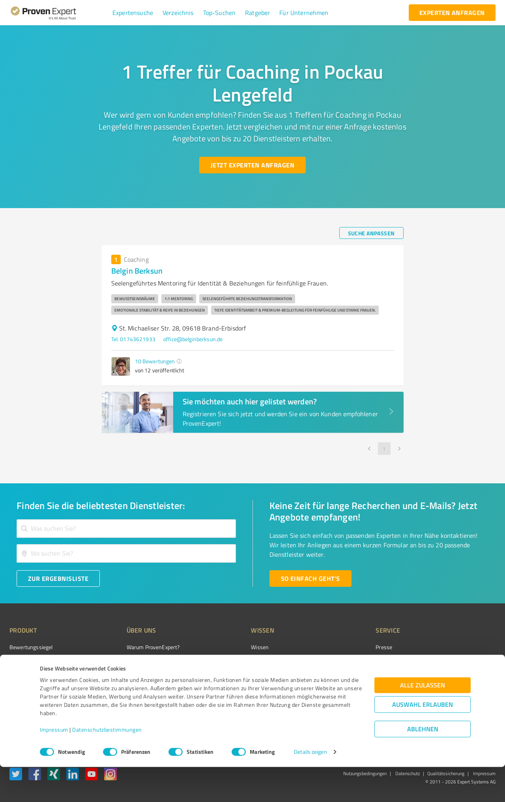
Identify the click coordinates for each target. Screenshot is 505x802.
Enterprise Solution (32, 689)
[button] (132, 12)
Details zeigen (310, 787)
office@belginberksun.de (193, 339)
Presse (339, 647)
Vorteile (18, 675)
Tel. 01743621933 (133, 339)
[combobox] (126, 528)
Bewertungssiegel (30, 647)
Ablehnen (422, 764)
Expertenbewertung (355, 689)
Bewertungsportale (244, 675)
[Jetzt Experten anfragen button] (252, 165)
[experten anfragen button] (452, 12)
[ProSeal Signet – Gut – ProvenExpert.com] (466, 662)
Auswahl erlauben (422, 739)
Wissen (230, 647)
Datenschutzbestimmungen (107, 765)
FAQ (226, 661)
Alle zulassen (422, 720)
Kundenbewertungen (246, 689)
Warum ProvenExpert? (138, 647)
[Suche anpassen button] (371, 233)
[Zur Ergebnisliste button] (58, 578)
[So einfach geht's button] (310, 578)
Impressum (54, 765)
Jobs (117, 689)
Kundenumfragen (30, 661)
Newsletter (344, 661)
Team (118, 675)
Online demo (346, 675)
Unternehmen (129, 661)
